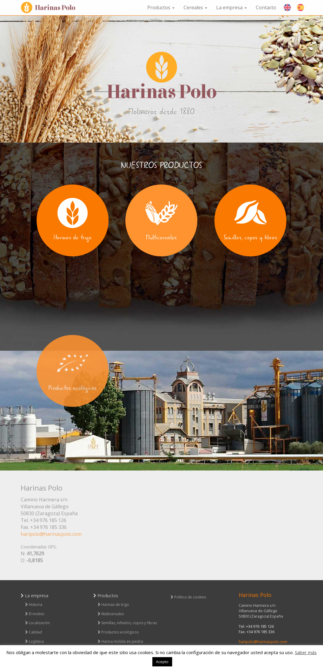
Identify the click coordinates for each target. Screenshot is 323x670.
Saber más (306, 652)
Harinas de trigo (115, 604)
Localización (39, 622)
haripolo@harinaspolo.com (51, 534)
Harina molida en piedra (122, 641)
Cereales (195, 7)
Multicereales (112, 613)
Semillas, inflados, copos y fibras (129, 622)
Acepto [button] (162, 661)
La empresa (231, 7)
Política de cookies (190, 597)
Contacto (266, 7)
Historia (35, 604)
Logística (36, 641)
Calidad (35, 632)
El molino (36, 613)
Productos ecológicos (120, 632)
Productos (161, 7)
